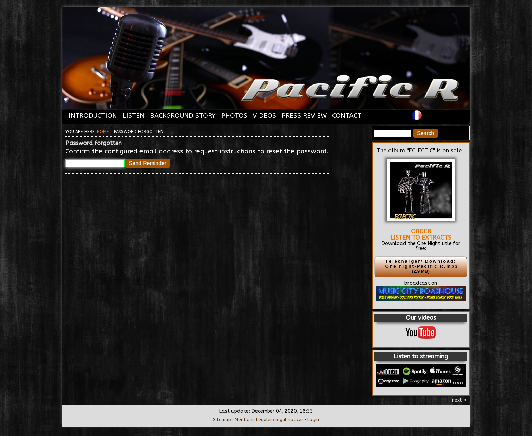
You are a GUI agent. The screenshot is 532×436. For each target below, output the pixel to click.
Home (103, 131)
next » (459, 400)
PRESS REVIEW (304, 115)
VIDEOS (264, 115)
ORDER (421, 231)
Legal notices (289, 419)
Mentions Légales (254, 419)
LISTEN (133, 115)
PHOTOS (234, 115)
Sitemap (222, 419)
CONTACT (346, 115)
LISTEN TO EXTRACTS (420, 237)
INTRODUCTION (93, 115)
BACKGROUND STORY (183, 115)
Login (313, 419)
